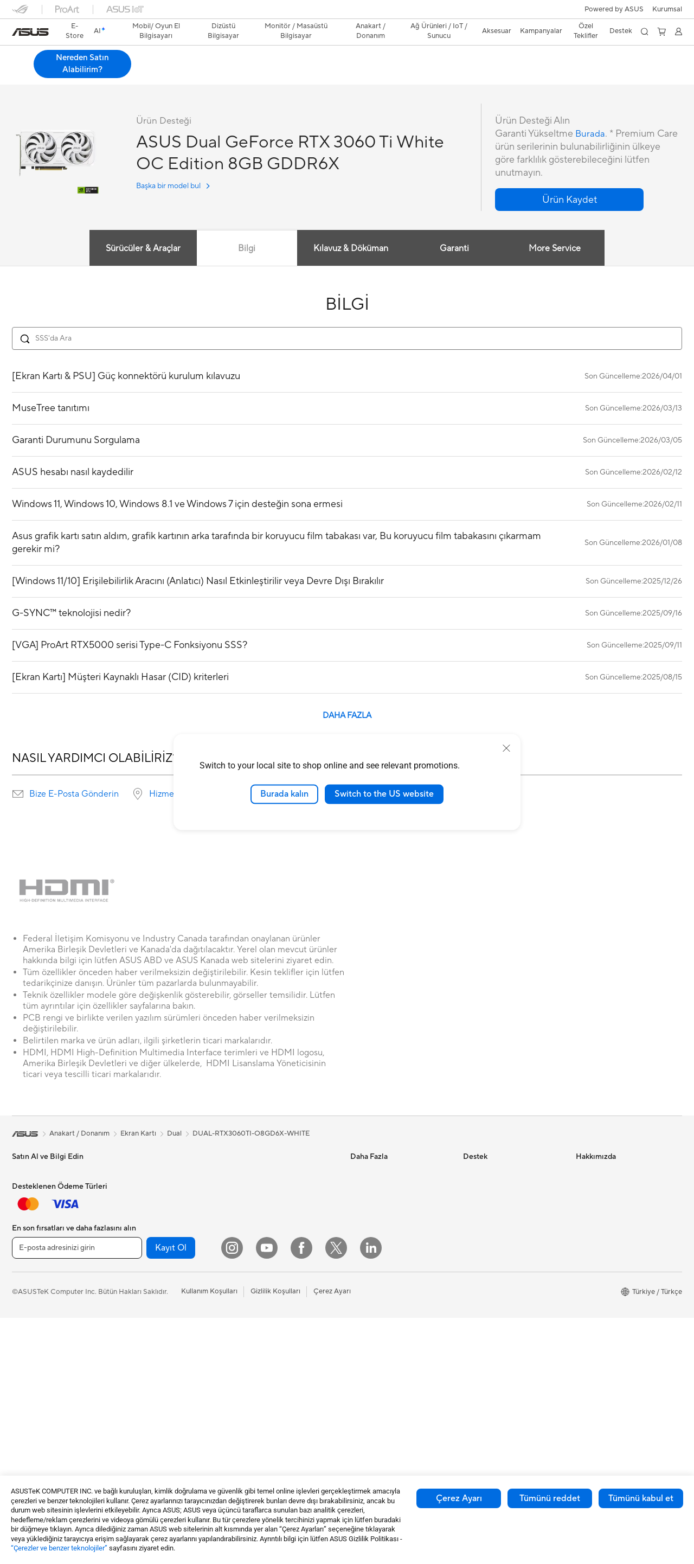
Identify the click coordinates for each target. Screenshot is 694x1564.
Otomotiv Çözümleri (383, 1207)
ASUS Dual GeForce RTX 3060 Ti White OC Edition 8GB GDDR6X (177, 56)
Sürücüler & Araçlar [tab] (140, 250)
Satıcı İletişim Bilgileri (497, 1321)
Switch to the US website (384, 794)
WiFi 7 (246, 1175)
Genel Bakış (29, 74)
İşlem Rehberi (598, 1370)
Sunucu (247, 1281)
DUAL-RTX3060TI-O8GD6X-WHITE (251, 1135)
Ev (16, 1225)
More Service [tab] (556, 250)
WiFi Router (255, 1207)
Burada (590, 136)
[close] (506, 748)
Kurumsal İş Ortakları (609, 1272)
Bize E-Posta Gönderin (74, 796)
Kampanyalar (541, 31)
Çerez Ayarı (459, 1498)
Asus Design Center (381, 1175)
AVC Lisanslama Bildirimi (389, 1272)
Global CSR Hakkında (610, 1240)
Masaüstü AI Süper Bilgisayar (282, 1265)
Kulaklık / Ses (257, 1347)
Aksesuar (26, 1306)
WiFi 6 (246, 1191)
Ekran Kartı (142, 1273)
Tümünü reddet (549, 1498)
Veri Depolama (147, 1306)
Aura (357, 1305)
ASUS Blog (368, 1224)
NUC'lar (137, 1207)
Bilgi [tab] (245, 250)
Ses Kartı (138, 1354)
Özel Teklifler (586, 31)
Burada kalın (284, 794)
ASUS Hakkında (601, 1175)
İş (14, 1241)
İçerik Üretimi (33, 1274)
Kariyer (587, 1403)
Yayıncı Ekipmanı (262, 1363)
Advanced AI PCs (378, 1256)
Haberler (590, 1191)
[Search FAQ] (347, 340)
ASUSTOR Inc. (599, 1305)
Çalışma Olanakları (605, 1386)
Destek (193, 74)
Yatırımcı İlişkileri (602, 1224)
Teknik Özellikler (88, 74)
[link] (30, 32)
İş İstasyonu (31, 1372)
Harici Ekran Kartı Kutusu (164, 1338)
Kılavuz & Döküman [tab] (349, 250)
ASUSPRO (367, 1191)
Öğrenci (25, 1290)
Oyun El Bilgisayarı (42, 1192)
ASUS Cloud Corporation (617, 1321)
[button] (667, 9)
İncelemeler (147, 74)
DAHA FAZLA (347, 718)
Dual (174, 1135)
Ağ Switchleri (257, 1249)
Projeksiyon (30, 1355)
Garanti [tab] (454, 250)
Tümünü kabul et (640, 1498)
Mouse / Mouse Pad (267, 1330)
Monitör (25, 1339)
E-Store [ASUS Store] (75, 31)
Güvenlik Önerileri (491, 1256)
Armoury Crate (374, 1289)
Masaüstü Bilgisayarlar (160, 1191)
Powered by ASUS (614, 9)
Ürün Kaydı (481, 1207)
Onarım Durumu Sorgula (502, 1175)
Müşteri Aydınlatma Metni (617, 1354)
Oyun (20, 1257)
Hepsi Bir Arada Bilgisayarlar (170, 1175)
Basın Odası (595, 1256)
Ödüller (588, 1207)
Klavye (247, 1314)
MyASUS (477, 1305)
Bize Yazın (478, 1224)
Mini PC (136, 1224)
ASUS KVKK (596, 1338)
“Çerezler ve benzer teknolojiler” (59, 1548)
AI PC (359, 1240)
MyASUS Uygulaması (497, 1272)
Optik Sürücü (145, 1322)
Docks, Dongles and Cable (278, 1379)
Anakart (137, 1257)
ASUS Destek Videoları (500, 1289)
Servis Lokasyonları (494, 1191)
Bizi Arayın (480, 1240)
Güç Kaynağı (144, 1289)
